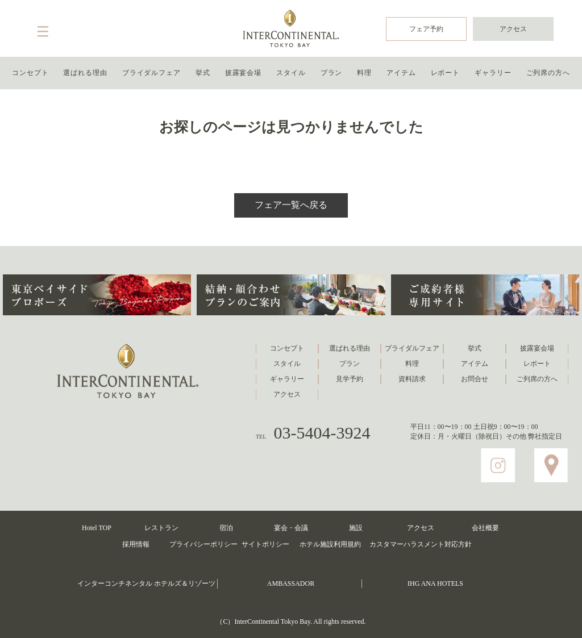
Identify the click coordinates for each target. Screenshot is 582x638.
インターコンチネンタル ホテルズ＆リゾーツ (146, 583)
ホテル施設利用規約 (330, 544)
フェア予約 (426, 29)
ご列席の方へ (548, 73)
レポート (445, 73)
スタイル (291, 73)
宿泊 (226, 528)
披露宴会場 (243, 73)
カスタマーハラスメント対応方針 (420, 544)
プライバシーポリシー (203, 544)
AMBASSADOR (290, 583)
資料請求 (412, 379)
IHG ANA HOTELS (435, 583)
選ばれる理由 (85, 73)
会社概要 (485, 528)
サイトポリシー (265, 544)
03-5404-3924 (322, 432)
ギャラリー (493, 73)
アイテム (401, 73)
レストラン (161, 528)
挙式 (203, 73)
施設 (356, 528)
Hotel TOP (96, 528)
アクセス (513, 29)
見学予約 (349, 379)
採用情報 (135, 544)
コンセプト (30, 73)
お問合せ (474, 379)
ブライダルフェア (151, 73)
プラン (332, 73)
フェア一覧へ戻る (291, 205)
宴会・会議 (291, 528)
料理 (364, 73)
